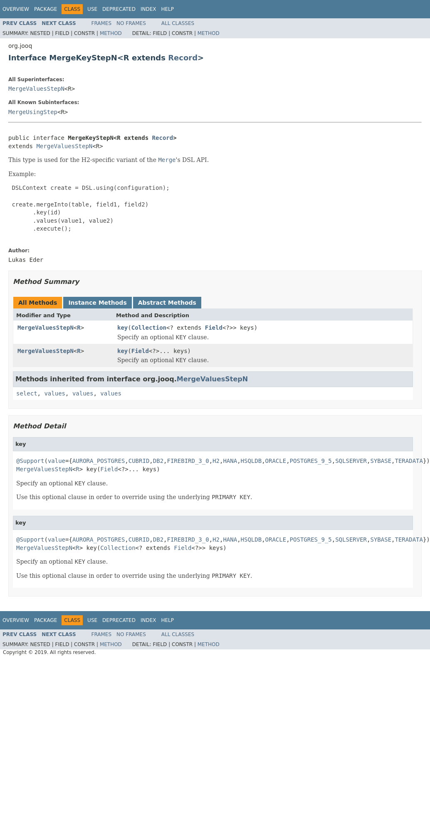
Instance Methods (97, 302)
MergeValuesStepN (36, 88)
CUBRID (139, 461)
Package (45, 9)
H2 (216, 461)
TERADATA (409, 461)
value (56, 461)
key (122, 327)
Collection (148, 327)
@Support (30, 461)
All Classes (177, 23)
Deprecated (119, 9)
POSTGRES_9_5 (311, 461)
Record (183, 57)
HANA (230, 461)
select (26, 393)
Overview (15, 9)
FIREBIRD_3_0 (188, 461)
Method (111, 33)
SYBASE (380, 461)
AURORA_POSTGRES (98, 461)
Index (148, 9)
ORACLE (276, 461)
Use (92, 9)
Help (167, 9)
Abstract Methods (167, 302)
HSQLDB (251, 461)
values (54, 393)
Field (213, 327)
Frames (101, 23)
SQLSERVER (351, 461)
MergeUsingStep (32, 112)
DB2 (158, 461)
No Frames (131, 23)
